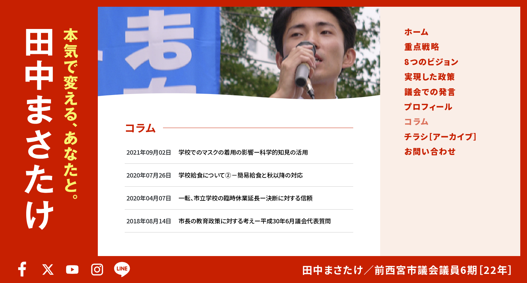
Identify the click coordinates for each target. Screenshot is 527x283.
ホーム (416, 32)
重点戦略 (421, 46)
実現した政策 (429, 76)
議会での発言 (430, 92)
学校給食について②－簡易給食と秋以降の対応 (240, 174)
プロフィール (428, 106)
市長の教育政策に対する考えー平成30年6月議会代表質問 (254, 220)
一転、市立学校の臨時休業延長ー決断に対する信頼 (245, 197)
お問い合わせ (430, 151)
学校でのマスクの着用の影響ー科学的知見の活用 (243, 152)
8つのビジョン (431, 62)
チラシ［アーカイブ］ (441, 136)
